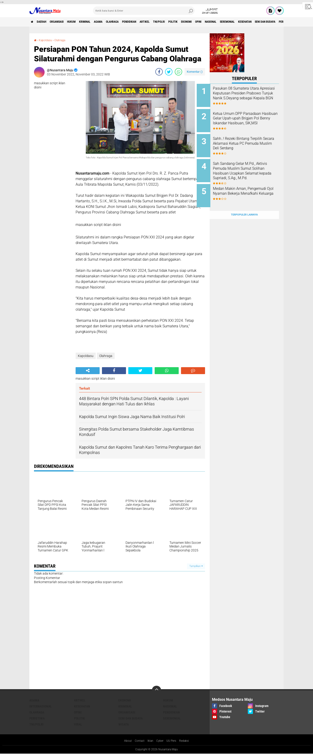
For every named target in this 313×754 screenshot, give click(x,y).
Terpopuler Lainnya (244, 204)
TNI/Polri (194, 22)
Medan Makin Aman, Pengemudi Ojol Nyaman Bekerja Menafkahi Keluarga (249, 187)
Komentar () (195, 71)
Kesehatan (82, 706)
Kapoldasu (47, 40)
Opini (245, 22)
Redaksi (187, 741)
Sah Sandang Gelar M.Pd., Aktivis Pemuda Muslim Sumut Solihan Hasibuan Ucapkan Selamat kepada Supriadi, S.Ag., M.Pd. (247, 168)
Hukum (84, 22)
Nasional (261, 22)
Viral (78, 724)
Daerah (45, 22)
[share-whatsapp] (178, 71)
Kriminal (101, 22)
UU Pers (173, 741)
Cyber (160, 741)
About (124, 741)
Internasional (40, 706)
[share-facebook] (159, 71)
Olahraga (135, 22)
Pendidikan (156, 22)
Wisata (123, 724)
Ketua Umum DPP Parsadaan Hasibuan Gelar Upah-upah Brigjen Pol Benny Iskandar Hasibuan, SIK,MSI (250, 119)
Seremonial (282, 22)
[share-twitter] (168, 71)
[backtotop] (156, 690)
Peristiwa (37, 718)
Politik (212, 22)
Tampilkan (196, 566)
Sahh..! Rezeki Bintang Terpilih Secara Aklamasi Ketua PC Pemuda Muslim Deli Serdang (250, 140)
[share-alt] (88, 370)
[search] (144, 10)
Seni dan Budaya (130, 718)
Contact (137, 741)
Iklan (149, 741)
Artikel (176, 22)
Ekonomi (229, 22)
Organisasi (64, 22)
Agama (118, 22)
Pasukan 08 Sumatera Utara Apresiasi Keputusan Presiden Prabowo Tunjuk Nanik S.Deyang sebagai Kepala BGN (251, 95)
